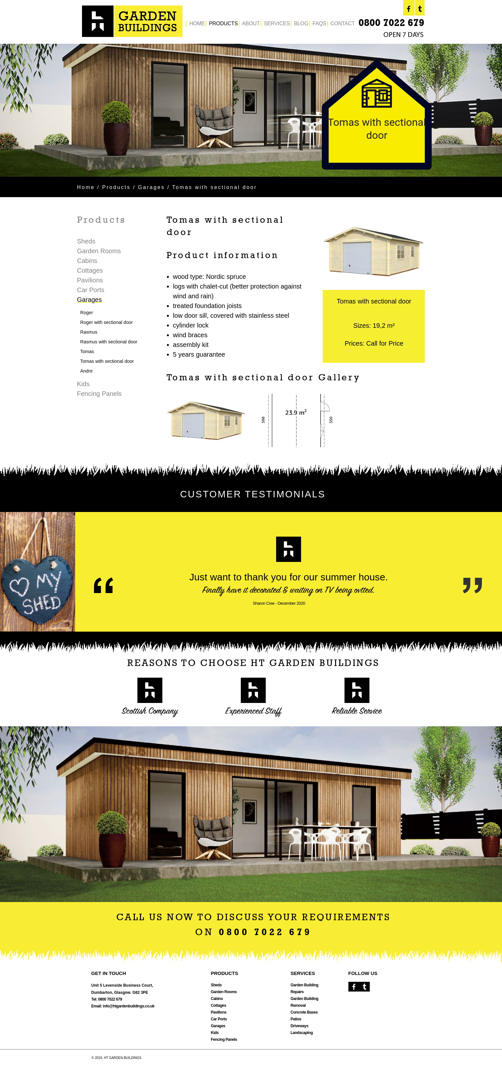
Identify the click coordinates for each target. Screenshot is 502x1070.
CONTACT (343, 23)
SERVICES (277, 23)
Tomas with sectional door (107, 361)
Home (86, 187)
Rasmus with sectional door (108, 341)
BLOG (301, 23)
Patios (296, 1019)
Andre (86, 371)
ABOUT (251, 23)
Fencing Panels (99, 393)
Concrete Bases (304, 1012)
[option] (251, 110)
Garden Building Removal (305, 1002)
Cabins (87, 260)
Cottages (90, 270)
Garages (151, 187)
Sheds (86, 241)
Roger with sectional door (106, 322)
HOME (197, 23)
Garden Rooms (99, 251)
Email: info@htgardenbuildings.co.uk (123, 1006)
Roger (86, 312)
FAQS (319, 23)
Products (116, 187)
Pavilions (90, 280)
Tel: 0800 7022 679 (106, 999)
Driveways (300, 1026)
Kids (83, 383)
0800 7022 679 (391, 23)
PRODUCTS (223, 23)
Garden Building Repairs (305, 988)
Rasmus (89, 332)
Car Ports (90, 289)
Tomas (87, 351)
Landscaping (302, 1032)
